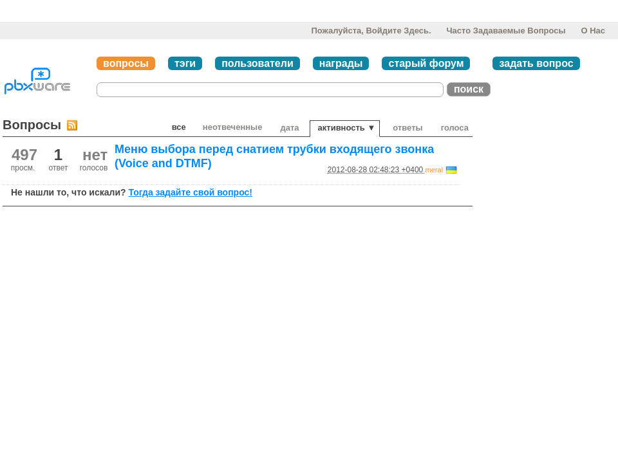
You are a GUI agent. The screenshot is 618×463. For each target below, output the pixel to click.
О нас (593, 30)
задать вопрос (536, 63)
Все (179, 127)
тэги (185, 63)
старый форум (426, 63)
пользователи (257, 63)
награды (341, 63)
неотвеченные (233, 127)
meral (435, 170)
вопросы (126, 63)
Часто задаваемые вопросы (505, 30)
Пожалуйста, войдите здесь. (371, 30)
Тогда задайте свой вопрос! (190, 192)
